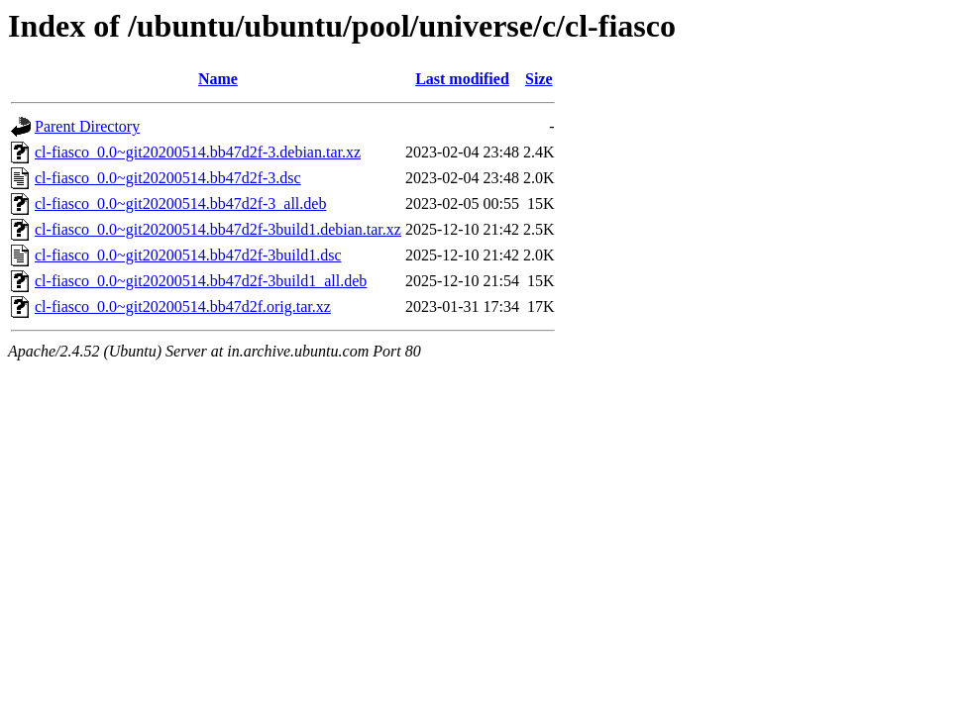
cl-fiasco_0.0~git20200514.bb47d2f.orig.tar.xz (183, 306)
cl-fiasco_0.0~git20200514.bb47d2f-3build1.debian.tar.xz (218, 229)
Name (218, 78)
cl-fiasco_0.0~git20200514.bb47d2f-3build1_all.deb (201, 280)
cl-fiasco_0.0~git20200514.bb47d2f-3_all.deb (180, 203)
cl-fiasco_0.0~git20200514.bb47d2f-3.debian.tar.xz (198, 152)
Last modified (462, 78)
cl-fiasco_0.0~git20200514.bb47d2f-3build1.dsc (188, 255)
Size (539, 78)
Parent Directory (87, 126)
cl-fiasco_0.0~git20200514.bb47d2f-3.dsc (168, 177)
